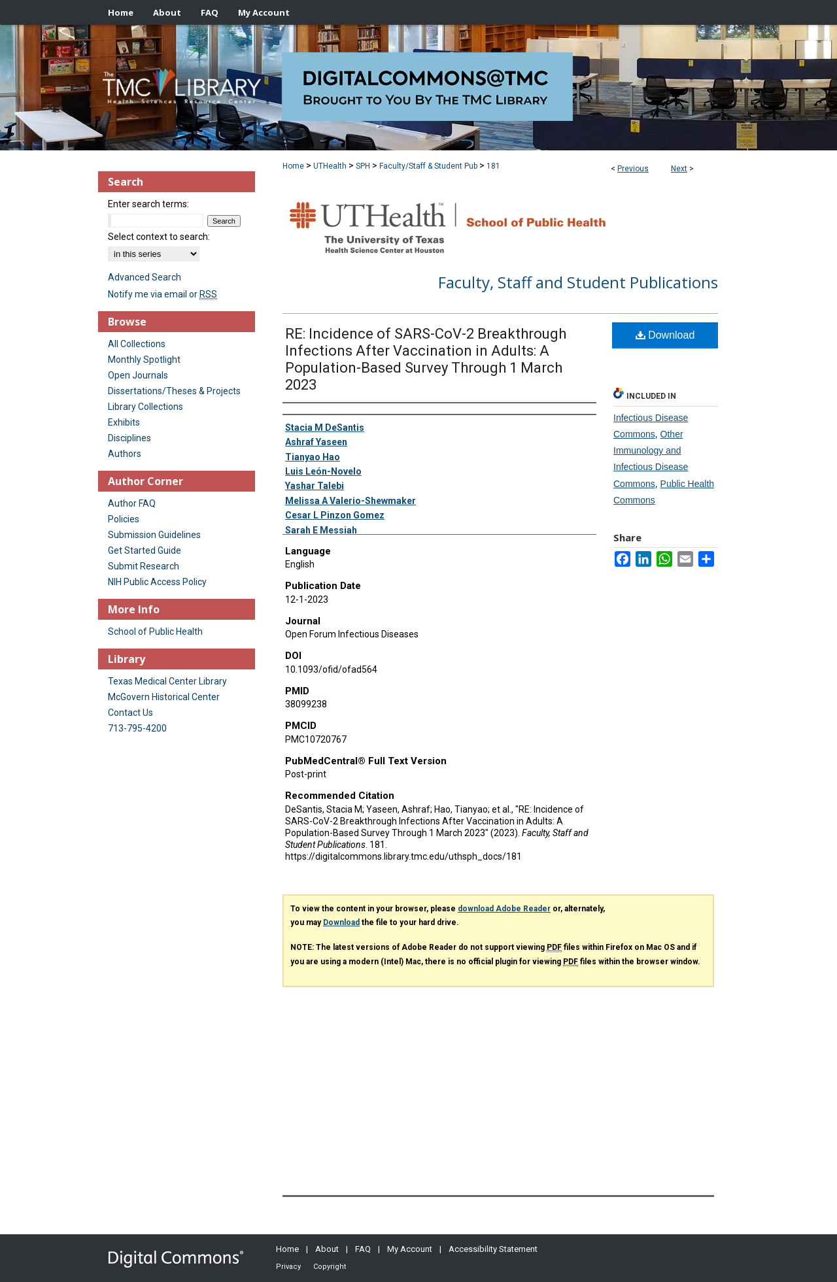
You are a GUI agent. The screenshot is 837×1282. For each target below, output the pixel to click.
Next (679, 168)
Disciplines (129, 438)
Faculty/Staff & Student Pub (428, 166)
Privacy (288, 1266)
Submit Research (143, 566)
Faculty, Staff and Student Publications (578, 282)
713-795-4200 (137, 728)
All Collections (136, 344)
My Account (409, 1249)
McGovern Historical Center (164, 697)
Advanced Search (144, 277)
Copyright (329, 1266)
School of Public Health (155, 631)
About (327, 1249)
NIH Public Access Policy (157, 582)
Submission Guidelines (154, 535)
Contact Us (130, 712)
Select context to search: (159, 236)
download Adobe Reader (504, 908)
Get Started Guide (144, 550)
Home (293, 166)
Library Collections (145, 406)
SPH (363, 166)
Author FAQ (132, 503)
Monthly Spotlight (144, 359)
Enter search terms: (148, 204)
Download (665, 335)
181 (493, 166)
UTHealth (330, 166)
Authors (124, 453)
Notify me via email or (162, 294)
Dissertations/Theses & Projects (174, 391)
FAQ (363, 1249)
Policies (123, 519)
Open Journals (138, 375)
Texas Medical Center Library (167, 681)
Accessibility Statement (493, 1249)
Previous (633, 168)
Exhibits (124, 422)
